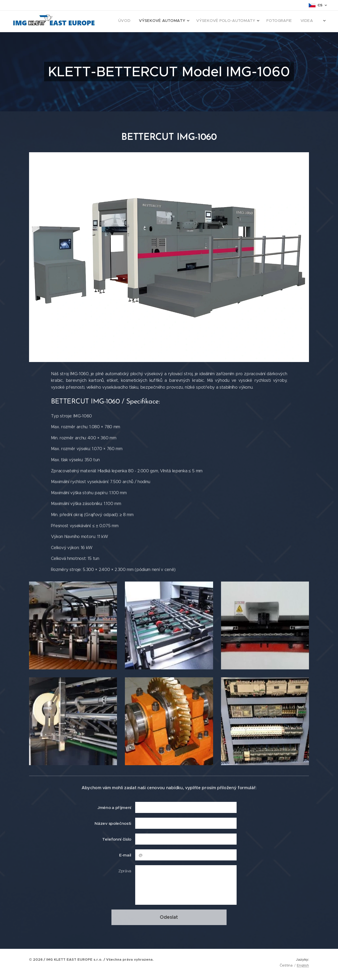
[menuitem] (273, 21)
